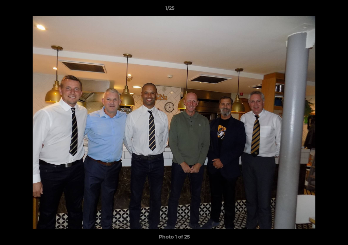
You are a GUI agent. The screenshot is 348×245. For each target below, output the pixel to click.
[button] (319, 10)
